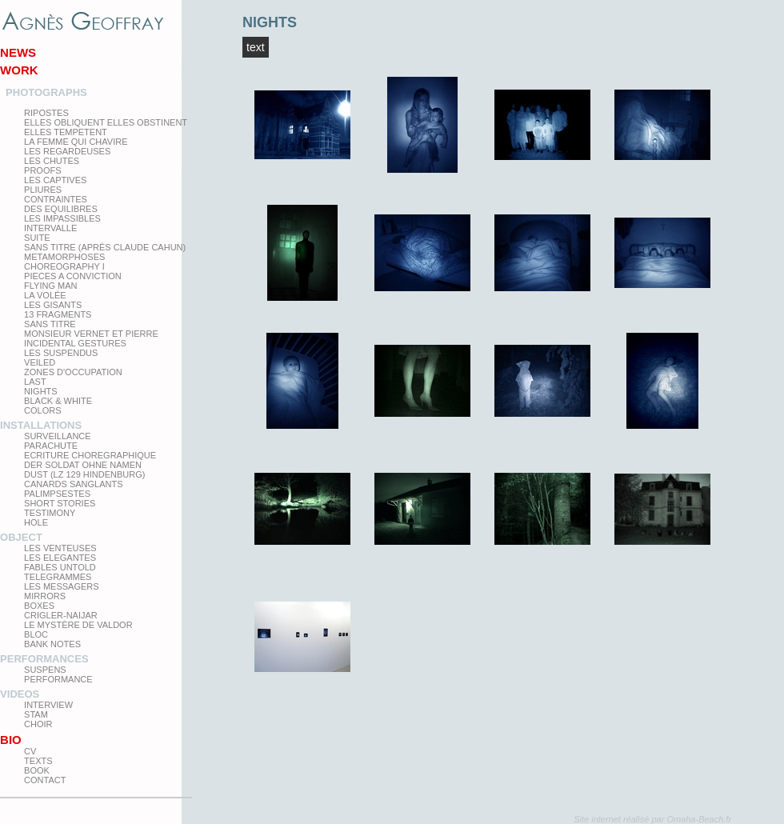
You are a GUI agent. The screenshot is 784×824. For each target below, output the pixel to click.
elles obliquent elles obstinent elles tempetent (105, 127)
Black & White (58, 401)
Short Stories (59, 503)
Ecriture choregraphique (90, 455)
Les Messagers (61, 586)
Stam (36, 714)
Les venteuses (60, 548)
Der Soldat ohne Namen (83, 465)
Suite (37, 237)
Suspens (45, 669)
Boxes (39, 605)
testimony (49, 513)
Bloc (36, 634)
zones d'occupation (73, 372)
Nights (41, 391)
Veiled (39, 362)
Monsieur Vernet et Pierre (91, 333)
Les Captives (55, 180)
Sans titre (50, 324)
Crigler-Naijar (61, 615)
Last (35, 381)
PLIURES (43, 189)
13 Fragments (57, 314)
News (18, 52)
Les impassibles (62, 218)
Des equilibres (61, 209)
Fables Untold (60, 567)
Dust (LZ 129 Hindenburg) (84, 474)
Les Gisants (53, 305)
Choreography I (64, 266)
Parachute (51, 445)
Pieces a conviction (73, 276)
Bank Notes (52, 644)
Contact (45, 780)
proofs (42, 170)
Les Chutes (51, 161)
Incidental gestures (75, 343)
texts (38, 761)
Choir (38, 724)
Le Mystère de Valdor (78, 625)
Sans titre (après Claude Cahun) (105, 247)
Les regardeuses (67, 151)
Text (255, 47)
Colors (42, 410)
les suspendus (61, 353)
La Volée (45, 295)
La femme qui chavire (75, 141)
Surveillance (57, 436)
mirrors (45, 596)
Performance (58, 679)
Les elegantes (60, 557)
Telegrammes (57, 577)
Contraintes (55, 199)
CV (30, 751)
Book (37, 770)
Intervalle (50, 228)
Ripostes (46, 113)
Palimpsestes (57, 493)
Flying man (50, 285)
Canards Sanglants (73, 484)
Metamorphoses (64, 257)
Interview (48, 705)
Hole (36, 522)
